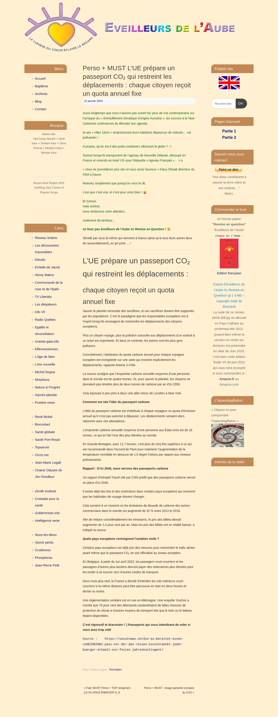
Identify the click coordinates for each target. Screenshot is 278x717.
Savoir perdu (44, 542)
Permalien (115, 669)
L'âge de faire (45, 356)
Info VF (40, 312)
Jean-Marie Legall (48, 462)
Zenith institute (45, 491)
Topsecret (42, 447)
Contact (40, 109)
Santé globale (45, 432)
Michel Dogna (45, 372)
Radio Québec (45, 319)
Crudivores (43, 550)
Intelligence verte (47, 520)
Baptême (41, 86)
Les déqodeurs (46, 304)
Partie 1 (229, 131)
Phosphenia (43, 557)
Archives (41, 94)
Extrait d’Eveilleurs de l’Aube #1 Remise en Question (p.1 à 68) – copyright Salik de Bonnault (229, 295)
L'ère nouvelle (45, 364)
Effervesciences (46, 349)
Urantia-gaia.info (47, 341)
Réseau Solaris (46, 238)
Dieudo (40, 259)
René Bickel (43, 417)
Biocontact (42, 424)
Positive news (45, 402)
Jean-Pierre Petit (47, 565)
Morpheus (42, 379)
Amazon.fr (226, 379)
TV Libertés (43, 296)
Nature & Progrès (47, 387)
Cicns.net (42, 455)
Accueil (40, 78)
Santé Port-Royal (47, 439)
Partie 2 (229, 137)
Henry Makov (44, 275)
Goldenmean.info (47, 513)
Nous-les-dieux (46, 535)
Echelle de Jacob (47, 267)
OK (240, 102)
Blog (38, 101)
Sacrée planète (46, 395)
